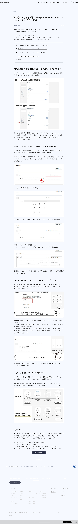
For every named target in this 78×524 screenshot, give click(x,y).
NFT (21, 500)
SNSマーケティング (15, 504)
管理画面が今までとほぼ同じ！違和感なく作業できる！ (33, 45)
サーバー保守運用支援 (43, 497)
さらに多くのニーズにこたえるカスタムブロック (32, 52)
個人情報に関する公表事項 (23, 513)
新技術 (21, 492)
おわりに (20, 59)
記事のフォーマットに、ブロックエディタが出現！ (32, 49)
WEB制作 (31, 492)
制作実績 (38, 2)
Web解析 (12, 502)
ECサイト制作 (31, 498)
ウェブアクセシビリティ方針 (35, 513)
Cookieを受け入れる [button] (67, 522)
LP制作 (30, 500)
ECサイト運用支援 (42, 495)
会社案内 (54, 2)
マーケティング (14, 492)
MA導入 (12, 497)
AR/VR (21, 495)
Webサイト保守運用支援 (43, 500)
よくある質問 (48, 2)
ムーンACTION (54, 496)
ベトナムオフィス (12, 517)
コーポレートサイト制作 (33, 496)
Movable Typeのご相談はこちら (39, 453)
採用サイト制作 (32, 502)
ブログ (42, 2)
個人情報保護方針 (12, 513)
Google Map (36, 480)
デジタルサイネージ (23, 498)
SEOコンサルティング (15, 500)
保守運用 (41, 492)
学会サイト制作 (32, 504)
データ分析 (13, 495)
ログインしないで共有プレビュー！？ (28, 56)
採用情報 (52, 498)
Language (61, 2)
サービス (33, 2)
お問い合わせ (70, 2)
